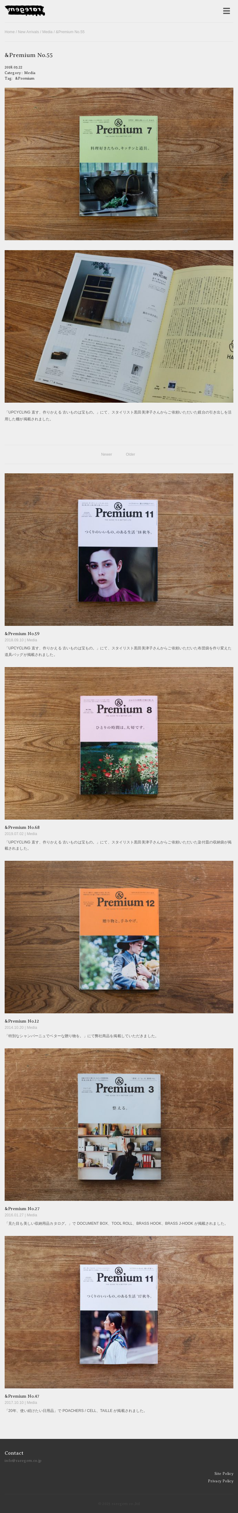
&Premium (25, 78)
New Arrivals (28, 32)
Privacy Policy (220, 1481)
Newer (106, 454)
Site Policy (223, 1473)
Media (47, 32)
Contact (14, 1453)
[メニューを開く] (226, 11)
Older (130, 454)
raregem (25, 11)
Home (10, 32)
